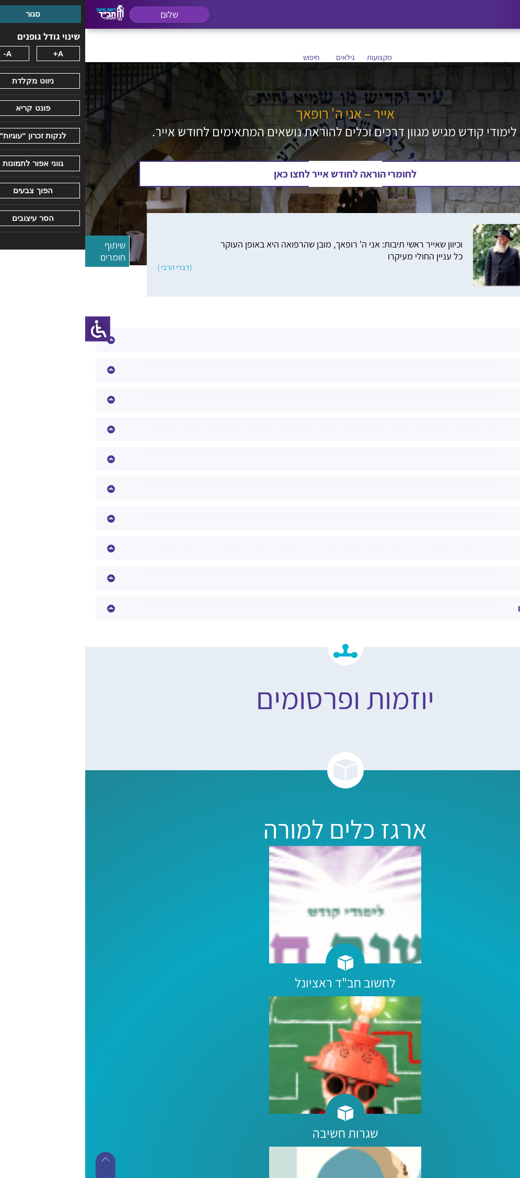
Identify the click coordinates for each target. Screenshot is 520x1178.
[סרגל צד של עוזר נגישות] (12, 328)
